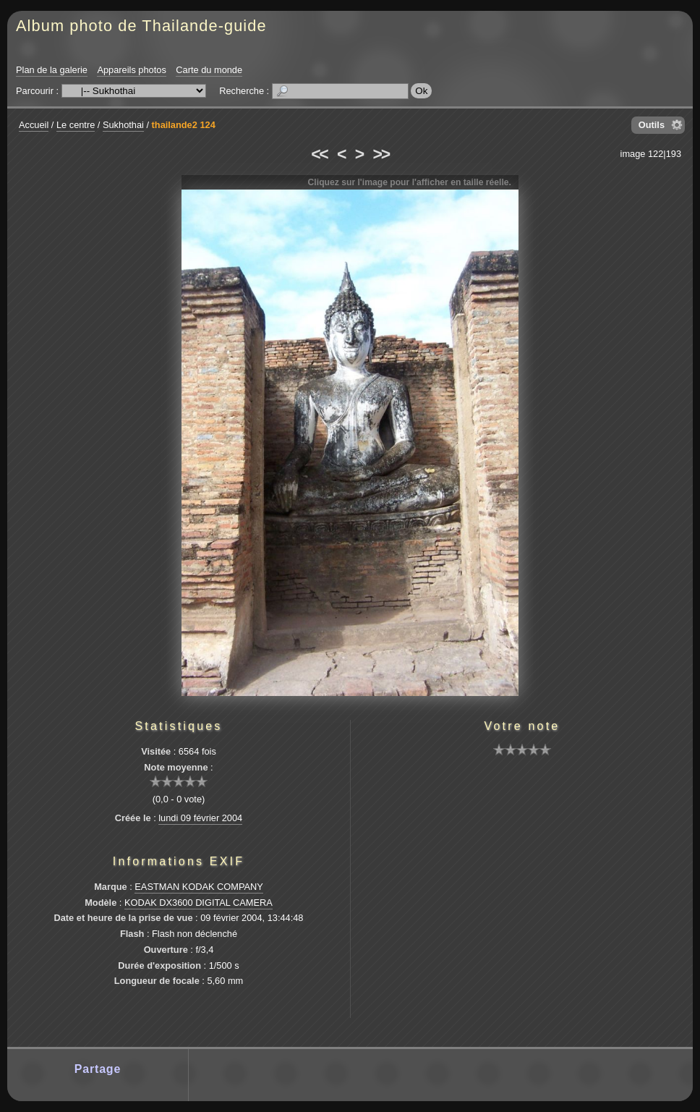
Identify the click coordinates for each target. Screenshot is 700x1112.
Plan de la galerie (52, 69)
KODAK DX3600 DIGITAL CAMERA (198, 902)
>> (381, 154)
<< (319, 154)
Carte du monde (209, 69)
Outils (652, 124)
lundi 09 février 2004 (200, 817)
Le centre (75, 124)
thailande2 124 (183, 124)
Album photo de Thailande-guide (141, 26)
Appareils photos (131, 69)
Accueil (33, 124)
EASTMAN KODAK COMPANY (199, 886)
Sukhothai (123, 124)
